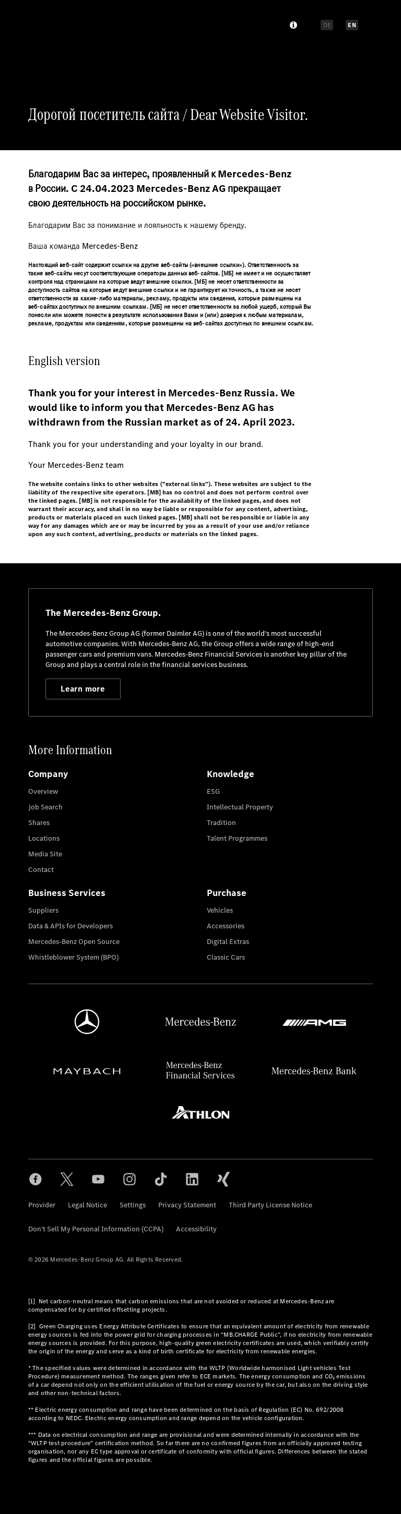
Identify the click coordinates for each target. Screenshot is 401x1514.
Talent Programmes (237, 838)
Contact (41, 870)
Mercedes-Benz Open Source (74, 942)
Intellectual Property (240, 807)
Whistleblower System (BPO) (73, 957)
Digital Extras (228, 942)
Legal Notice (87, 1205)
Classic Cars (226, 957)
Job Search (45, 807)
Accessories (225, 926)
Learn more (83, 688)
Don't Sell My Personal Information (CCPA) (95, 1229)
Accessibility (196, 1229)
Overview (43, 791)
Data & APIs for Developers (70, 926)
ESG (213, 791)
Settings (133, 1205)
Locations (44, 838)
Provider (41, 1205)
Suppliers (43, 910)
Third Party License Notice (270, 1205)
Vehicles (220, 910)
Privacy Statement (187, 1205)
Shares (39, 823)
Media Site (45, 854)
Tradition (221, 823)
